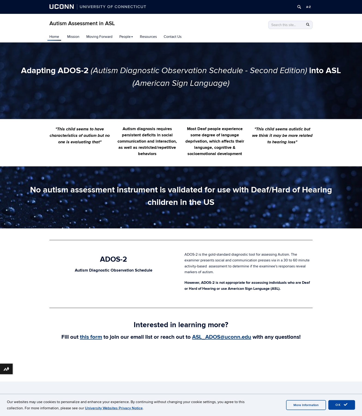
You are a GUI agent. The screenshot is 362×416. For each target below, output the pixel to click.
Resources (148, 36)
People (126, 36)
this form (91, 337)
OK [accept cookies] (341, 405)
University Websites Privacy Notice (114, 408)
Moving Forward (99, 36)
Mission (73, 36)
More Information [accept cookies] (306, 405)
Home (54, 36)
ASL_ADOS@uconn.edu (221, 337)
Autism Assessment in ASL (82, 23)
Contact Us (172, 36)
